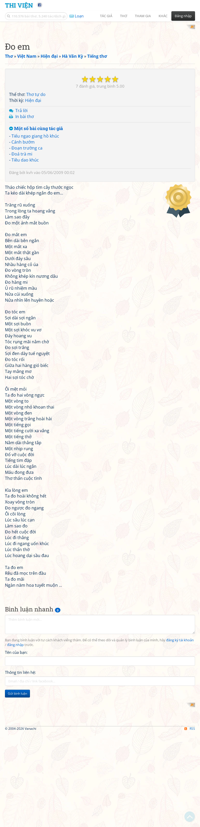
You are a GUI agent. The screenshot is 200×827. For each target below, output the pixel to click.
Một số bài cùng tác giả (36, 269)
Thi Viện (19, 5)
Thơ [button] (123, 16)
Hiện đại (33, 241)
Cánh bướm (23, 283)
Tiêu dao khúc (25, 300)
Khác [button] (163, 16)
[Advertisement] (100, 61)
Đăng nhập (183, 16)
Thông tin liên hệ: (20, 813)
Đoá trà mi (21, 295)
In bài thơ (24, 257)
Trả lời (21, 251)
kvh (29, 313)
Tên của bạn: (16, 793)
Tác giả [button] (106, 16)
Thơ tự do (36, 235)
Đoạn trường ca (26, 289)
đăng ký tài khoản (180, 781)
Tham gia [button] (143, 16)
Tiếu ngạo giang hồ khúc (35, 277)
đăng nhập (15, 785)
